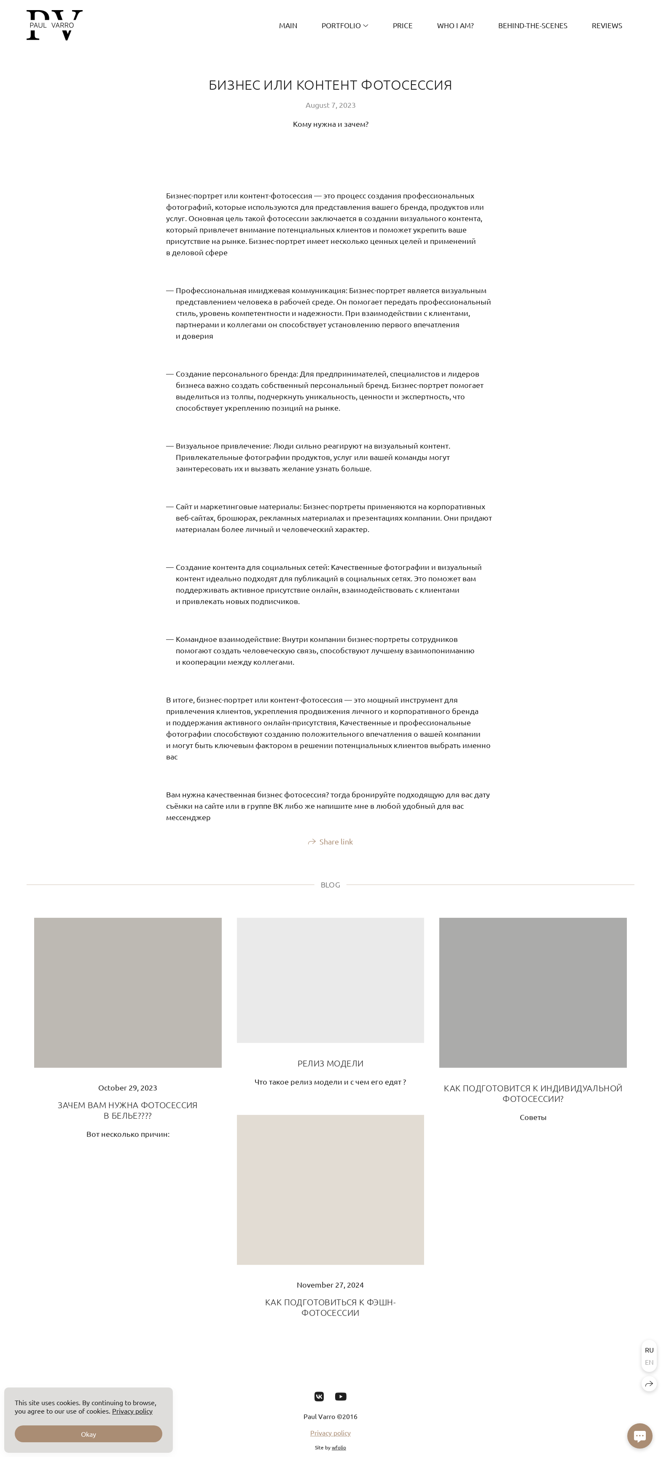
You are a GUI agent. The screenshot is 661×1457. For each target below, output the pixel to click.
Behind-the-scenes (532, 25)
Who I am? (455, 25)
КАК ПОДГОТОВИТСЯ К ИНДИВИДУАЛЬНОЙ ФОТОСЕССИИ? (533, 1101)
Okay (88, 1434)
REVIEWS (607, 25)
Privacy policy (330, 1440)
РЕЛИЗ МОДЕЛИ (331, 1070)
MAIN (288, 25)
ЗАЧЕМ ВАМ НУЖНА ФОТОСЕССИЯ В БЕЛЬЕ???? (127, 1117)
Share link (336, 849)
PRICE (403, 25)
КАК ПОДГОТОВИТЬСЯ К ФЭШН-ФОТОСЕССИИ (330, 1315)
